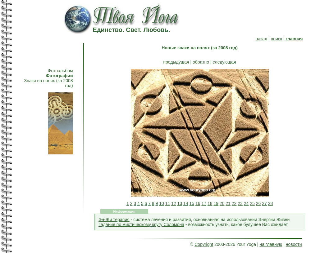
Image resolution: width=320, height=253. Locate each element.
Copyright (203, 244)
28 (270, 203)
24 (246, 203)
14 (185, 203)
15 (192, 203)
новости (294, 244)
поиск (276, 38)
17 (203, 203)
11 (167, 203)
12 (173, 203)
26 (258, 203)
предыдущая (176, 62)
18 (210, 203)
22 (234, 203)
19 (215, 203)
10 (161, 203)
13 (179, 203)
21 (228, 203)
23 (240, 203)
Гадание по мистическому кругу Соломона (141, 224)
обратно (201, 62)
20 (222, 203)
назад (261, 38)
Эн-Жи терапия (114, 219)
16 (197, 203)
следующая (224, 62)
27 (264, 203)
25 (252, 203)
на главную (270, 244)
